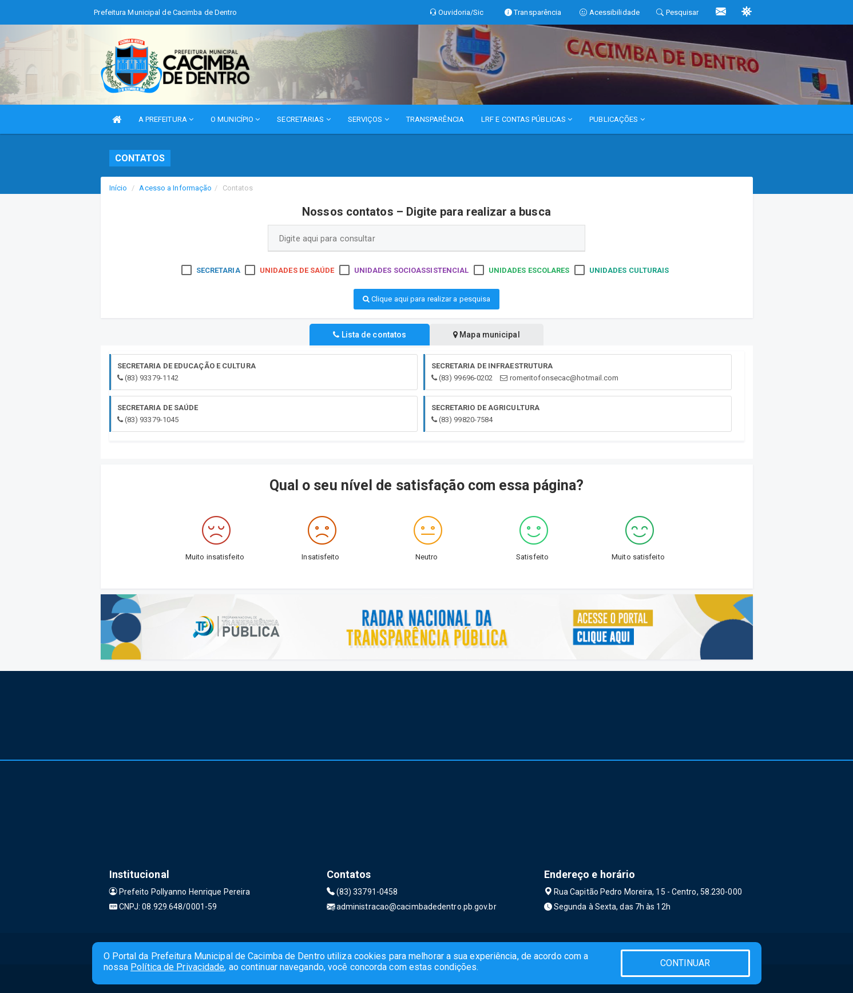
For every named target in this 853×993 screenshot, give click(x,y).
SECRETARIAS (303, 119)
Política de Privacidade (177, 967)
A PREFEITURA (165, 119)
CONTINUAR (685, 963)
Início (118, 188)
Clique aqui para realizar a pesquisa (427, 299)
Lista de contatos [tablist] (369, 334)
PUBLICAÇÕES (616, 119)
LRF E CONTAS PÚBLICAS (526, 119)
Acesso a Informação (175, 188)
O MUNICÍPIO (235, 119)
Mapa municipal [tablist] (487, 334)
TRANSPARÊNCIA (435, 119)
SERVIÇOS (368, 119)
